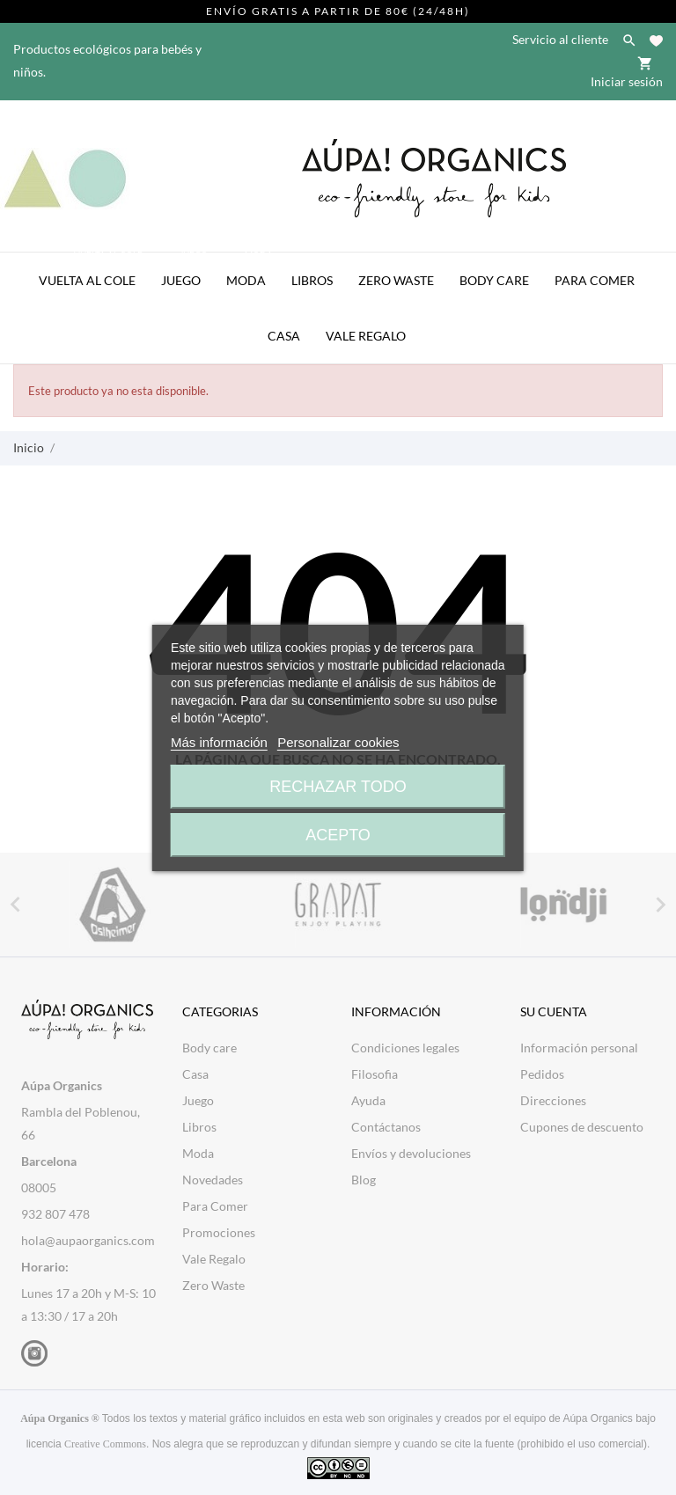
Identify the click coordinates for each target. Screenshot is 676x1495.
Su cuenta (553, 1011)
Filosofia (374, 1073)
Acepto (338, 835)
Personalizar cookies (338, 742)
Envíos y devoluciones (411, 1153)
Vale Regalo (366, 335)
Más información (219, 742)
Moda (251, 270)
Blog (363, 1179)
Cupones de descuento (581, 1126)
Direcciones (553, 1100)
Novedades (212, 1179)
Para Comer (595, 280)
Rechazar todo (337, 786)
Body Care (494, 280)
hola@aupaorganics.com (88, 1240)
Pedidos (542, 1073)
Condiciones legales (405, 1047)
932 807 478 (55, 1213)
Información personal (579, 1047)
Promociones (218, 1232)
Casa (284, 335)
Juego (185, 270)
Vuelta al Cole (92, 270)
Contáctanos (386, 1126)
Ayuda (368, 1100)
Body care (209, 1047)
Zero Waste (396, 280)
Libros (312, 280)
